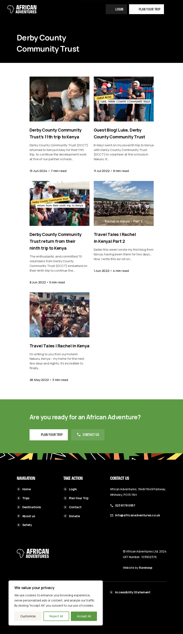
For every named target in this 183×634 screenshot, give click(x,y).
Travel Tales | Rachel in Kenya (59, 346)
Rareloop (145, 568)
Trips (23, 498)
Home (24, 489)
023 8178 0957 (125, 505)
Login (119, 9)
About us (26, 516)
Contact (72, 507)
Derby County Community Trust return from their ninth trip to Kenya (56, 241)
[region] (56, 603)
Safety (24, 525)
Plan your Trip (51, 440)
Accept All (84, 616)
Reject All (56, 616)
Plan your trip (149, 9)
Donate (71, 516)
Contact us (90, 440)
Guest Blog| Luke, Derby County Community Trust (119, 133)
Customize (28, 616)
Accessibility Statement (129, 592)
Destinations (29, 507)
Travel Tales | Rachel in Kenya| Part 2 (115, 237)
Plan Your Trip (76, 498)
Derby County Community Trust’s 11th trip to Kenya (56, 133)
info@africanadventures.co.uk (137, 515)
